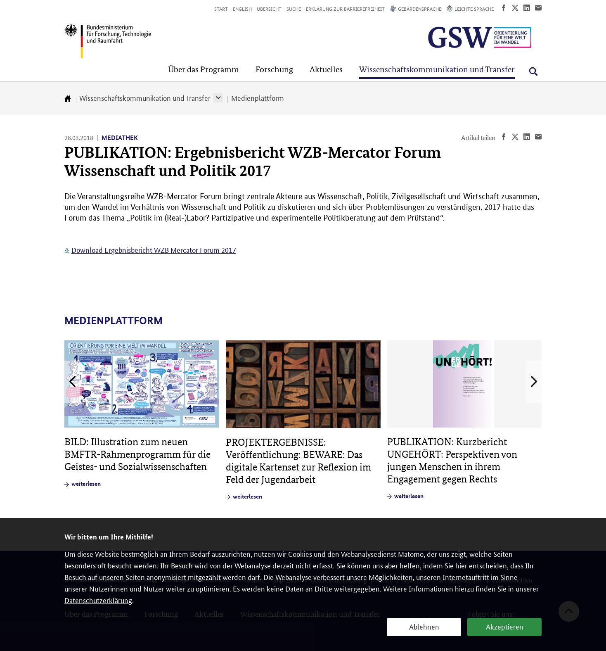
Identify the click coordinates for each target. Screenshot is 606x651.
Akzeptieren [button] (504, 626)
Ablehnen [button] (424, 626)
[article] (142, 414)
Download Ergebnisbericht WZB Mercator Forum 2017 (153, 249)
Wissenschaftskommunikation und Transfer (145, 97)
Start (221, 8)
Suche (293, 8)
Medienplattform (257, 97)
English (242, 8)
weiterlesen (86, 483)
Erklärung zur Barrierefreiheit (345, 8)
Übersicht (269, 8)
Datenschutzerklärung (98, 600)
